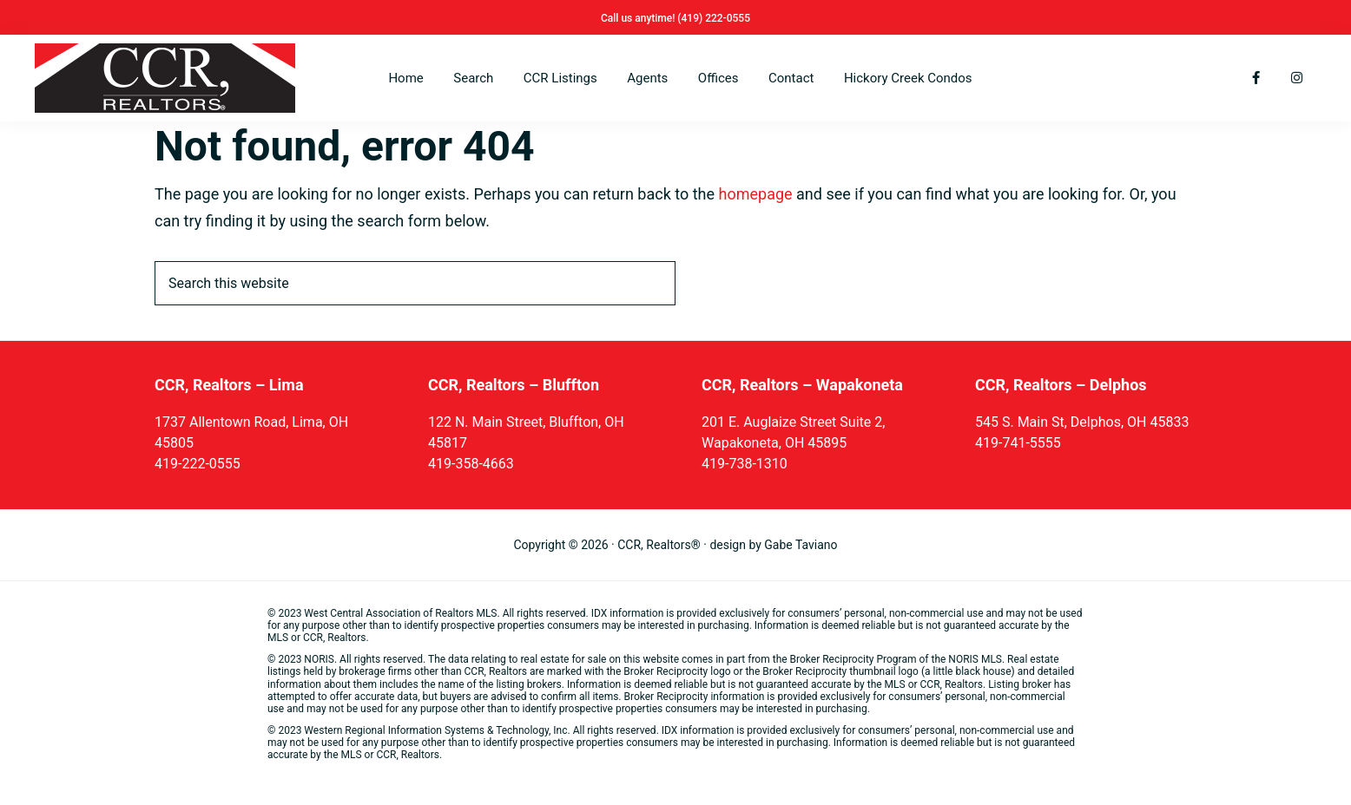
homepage (756, 194)
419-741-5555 (1018, 443)
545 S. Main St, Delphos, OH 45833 (1082, 422)
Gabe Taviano (800, 545)
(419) (691, 18)
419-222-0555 (198, 463)
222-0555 (727, 18)
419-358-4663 (471, 463)
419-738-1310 (745, 463)
